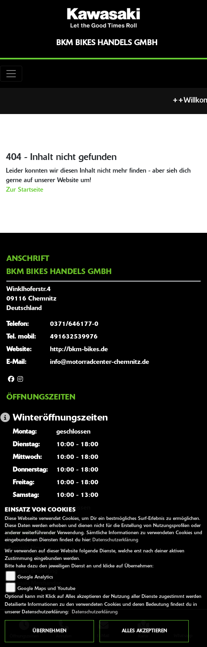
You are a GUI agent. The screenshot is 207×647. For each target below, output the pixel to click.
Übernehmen (49, 631)
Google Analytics (35, 577)
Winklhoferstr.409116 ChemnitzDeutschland (31, 299)
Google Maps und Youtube (46, 588)
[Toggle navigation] (11, 74)
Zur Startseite (24, 190)
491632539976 (74, 337)
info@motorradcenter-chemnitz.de (99, 362)
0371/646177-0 (74, 324)
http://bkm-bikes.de (79, 349)
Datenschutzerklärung (115, 540)
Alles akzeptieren (144, 631)
